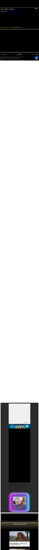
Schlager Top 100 (7, 459)
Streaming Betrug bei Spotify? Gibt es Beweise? (12, 148)
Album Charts (18, 453)
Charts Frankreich (18, 456)
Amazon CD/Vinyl (32, 66)
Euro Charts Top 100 (6, 456)
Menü (36, 6)
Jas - (12, 423)
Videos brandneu (7, 453)
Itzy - (12, 382)
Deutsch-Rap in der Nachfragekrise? (10, 140)
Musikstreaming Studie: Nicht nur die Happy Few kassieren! (15, 168)
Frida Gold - (15, 440)
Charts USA (30, 453)
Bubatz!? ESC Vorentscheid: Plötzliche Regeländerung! (14, 162)
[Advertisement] (19, 25)
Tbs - (12, 402)
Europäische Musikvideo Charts (9, 107)
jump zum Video (4, 11)
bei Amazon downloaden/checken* (14, 11)
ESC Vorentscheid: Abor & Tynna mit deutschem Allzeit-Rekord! (16, 155)
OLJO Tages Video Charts (8, 105)
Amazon (11, 66)
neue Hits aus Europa (30, 456)
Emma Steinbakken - (18, 365)
